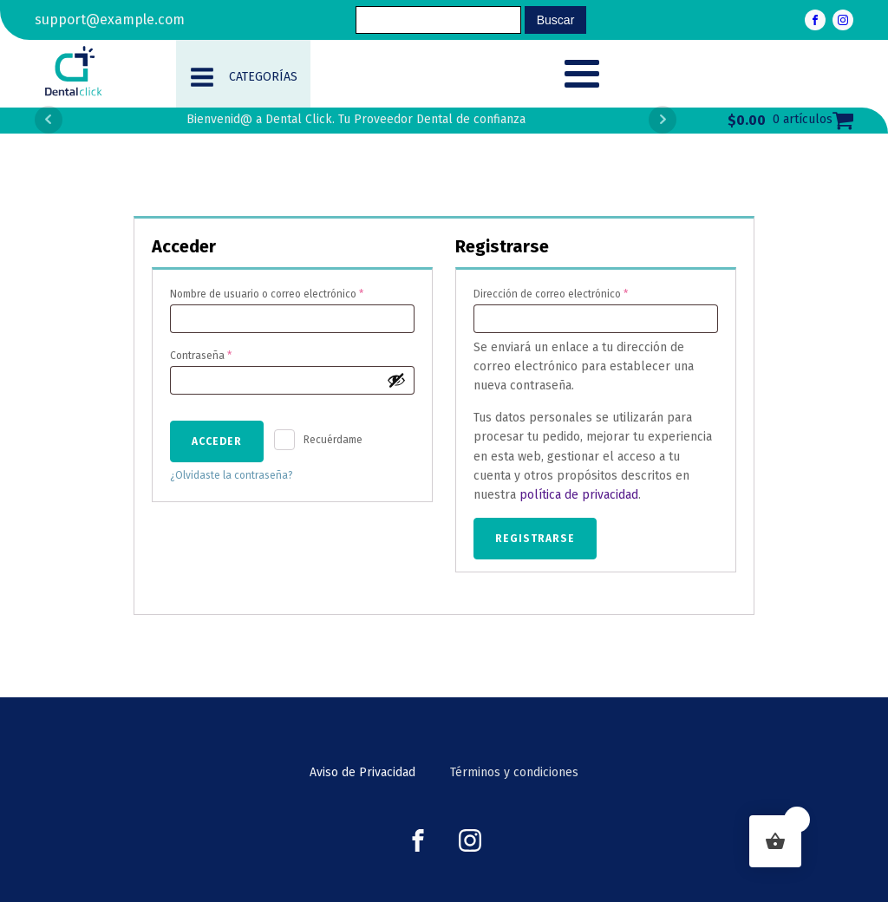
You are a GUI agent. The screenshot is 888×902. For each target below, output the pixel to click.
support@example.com (110, 19)
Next (662, 120)
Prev (48, 120)
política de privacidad (578, 494)
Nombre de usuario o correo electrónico (292, 292)
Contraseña (227, 353)
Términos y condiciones (514, 772)
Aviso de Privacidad (362, 772)
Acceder (217, 441)
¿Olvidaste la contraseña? (231, 475)
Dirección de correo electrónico (576, 292)
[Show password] (396, 379)
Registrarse (535, 539)
